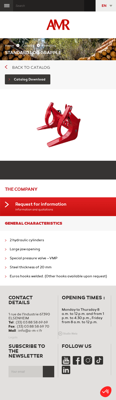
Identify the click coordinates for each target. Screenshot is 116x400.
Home (9, 46)
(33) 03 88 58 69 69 (32, 322)
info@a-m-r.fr (30, 331)
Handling (49, 46)
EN (104, 6)
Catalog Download (27, 79)
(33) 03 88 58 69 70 (33, 326)
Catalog (28, 46)
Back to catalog (27, 67)
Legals (13, 337)
